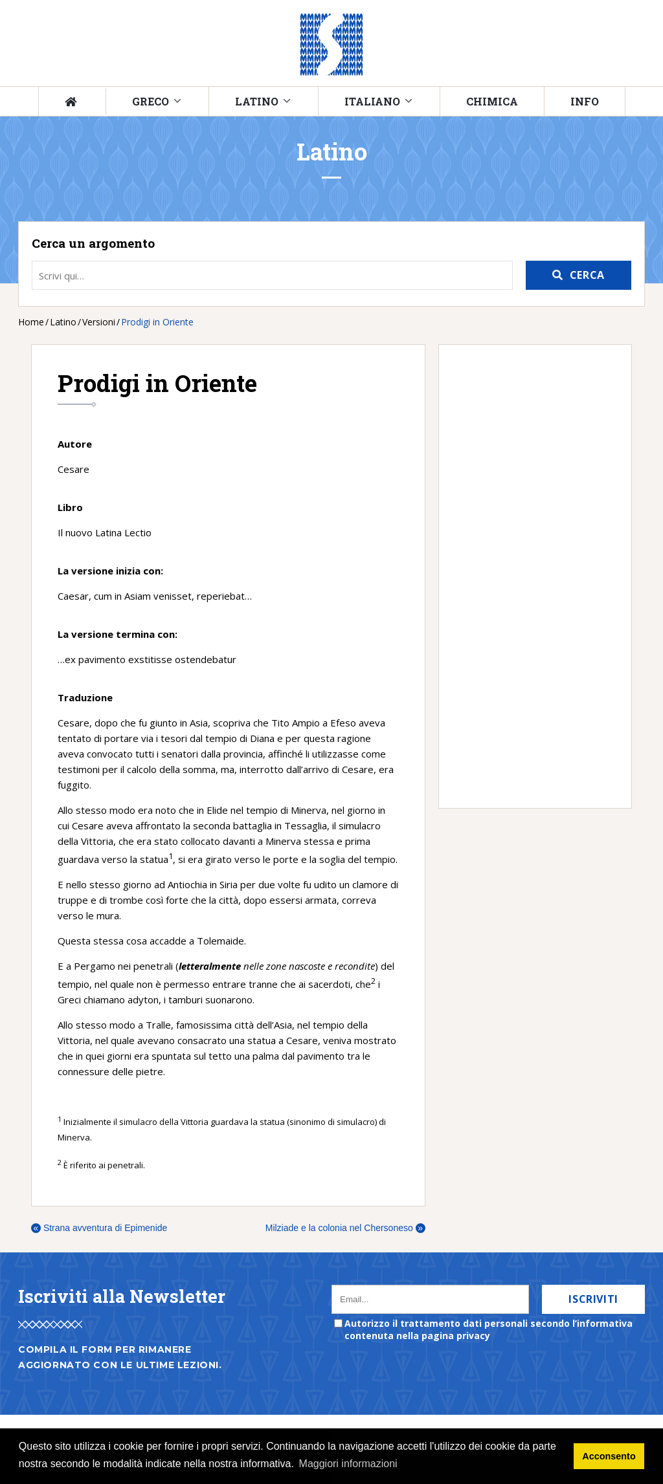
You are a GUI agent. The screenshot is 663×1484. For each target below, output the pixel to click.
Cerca (587, 275)
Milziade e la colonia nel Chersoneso (345, 1228)
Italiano (372, 101)
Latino (256, 101)
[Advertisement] (529, 576)
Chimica (492, 101)
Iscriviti (593, 1299)
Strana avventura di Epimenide (99, 1228)
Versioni (98, 322)
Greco (150, 101)
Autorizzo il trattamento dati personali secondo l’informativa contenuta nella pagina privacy (488, 1329)
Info (584, 101)
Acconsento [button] (608, 1456)
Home (31, 322)
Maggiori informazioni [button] (348, 1463)
